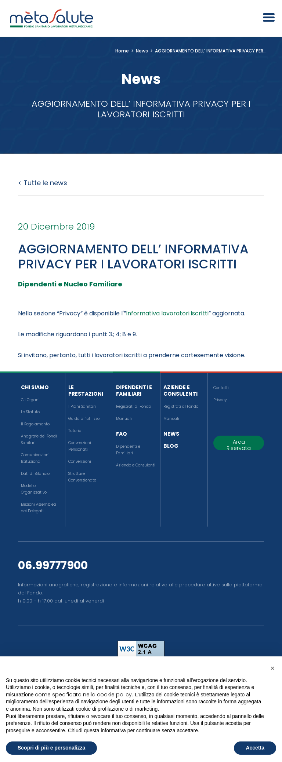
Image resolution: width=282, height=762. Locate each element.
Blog (170, 446)
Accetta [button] (255, 748)
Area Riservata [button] (239, 444)
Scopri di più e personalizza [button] (51, 748)
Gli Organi (30, 400)
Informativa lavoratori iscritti (167, 313)
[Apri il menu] (266, 18)
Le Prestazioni (85, 391)
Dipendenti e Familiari (134, 391)
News (171, 433)
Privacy (220, 400)
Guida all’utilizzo (84, 418)
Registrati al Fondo (133, 406)
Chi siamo (35, 387)
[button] (272, 668)
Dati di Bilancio (35, 473)
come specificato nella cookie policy (83, 694)
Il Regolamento (35, 424)
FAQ (121, 433)
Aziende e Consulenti (135, 465)
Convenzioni (79, 461)
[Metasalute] (51, 18)
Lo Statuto (30, 412)
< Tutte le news (42, 182)
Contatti (221, 388)
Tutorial (75, 430)
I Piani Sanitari (82, 406)
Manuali (124, 418)
